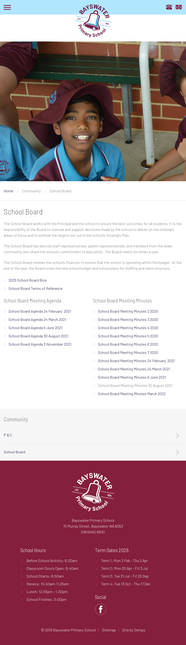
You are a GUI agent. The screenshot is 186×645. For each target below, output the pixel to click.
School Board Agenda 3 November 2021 (39, 344)
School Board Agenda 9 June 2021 (35, 327)
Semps (139, 630)
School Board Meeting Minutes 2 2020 (128, 311)
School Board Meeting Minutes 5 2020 (128, 336)
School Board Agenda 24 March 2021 (37, 319)
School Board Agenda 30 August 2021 (38, 336)
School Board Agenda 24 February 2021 (39, 311)
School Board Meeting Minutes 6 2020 (128, 344)
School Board (14, 451)
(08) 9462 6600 (93, 532)
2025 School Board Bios (28, 280)
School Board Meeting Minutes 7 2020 (128, 352)
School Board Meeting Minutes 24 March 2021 (134, 369)
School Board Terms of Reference (35, 288)
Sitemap (109, 630)
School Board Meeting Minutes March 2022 (132, 393)
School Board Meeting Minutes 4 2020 (128, 327)
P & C (8, 435)
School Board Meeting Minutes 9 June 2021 (132, 377)
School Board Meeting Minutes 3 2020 (128, 319)
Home (8, 190)
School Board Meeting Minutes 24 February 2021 (136, 360)
